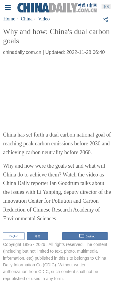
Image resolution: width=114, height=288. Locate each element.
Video (44, 18)
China (27, 18)
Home (9, 18)
